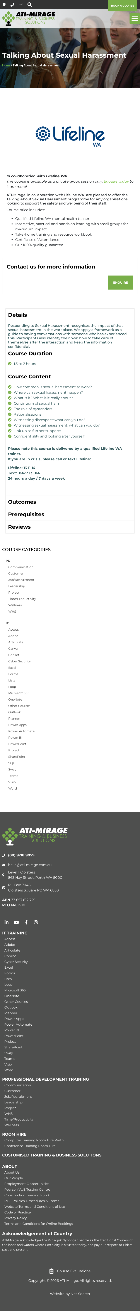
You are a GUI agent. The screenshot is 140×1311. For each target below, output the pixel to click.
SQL (11, 763)
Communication (20, 567)
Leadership (16, 586)
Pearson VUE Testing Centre (27, 1189)
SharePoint (16, 757)
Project (13, 592)
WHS (12, 612)
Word (12, 788)
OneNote (15, 699)
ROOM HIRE (14, 1134)
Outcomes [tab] (22, 502)
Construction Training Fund (26, 1195)
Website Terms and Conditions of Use (34, 1206)
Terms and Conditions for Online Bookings (38, 1224)
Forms (13, 674)
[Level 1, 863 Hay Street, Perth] (4, 5)
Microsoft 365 (18, 693)
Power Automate (21, 731)
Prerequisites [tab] (26, 514)
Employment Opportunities (26, 1184)
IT (7, 623)
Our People (13, 1178)
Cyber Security (19, 661)
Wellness (15, 605)
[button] (135, 18)
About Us (11, 1172)
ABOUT (9, 1166)
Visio (12, 782)
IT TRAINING (14, 933)
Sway (12, 769)
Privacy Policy (15, 1218)
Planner (14, 718)
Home (6, 65)
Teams (13, 776)
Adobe (13, 636)
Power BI (15, 738)
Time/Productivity (22, 599)
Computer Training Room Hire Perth (34, 1140)
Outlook (14, 712)
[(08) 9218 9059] (12, 5)
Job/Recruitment (21, 580)
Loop (12, 687)
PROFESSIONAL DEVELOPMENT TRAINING (45, 1079)
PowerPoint (17, 744)
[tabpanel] (70, 408)
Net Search (80, 1294)
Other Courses (19, 706)
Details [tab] (17, 315)
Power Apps (17, 725)
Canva (13, 649)
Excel (12, 668)
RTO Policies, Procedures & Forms (31, 1201)
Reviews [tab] (19, 527)
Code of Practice (17, 1212)
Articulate (15, 642)
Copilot (13, 655)
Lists (11, 680)
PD (8, 561)
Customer (16, 573)
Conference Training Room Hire (30, 1146)
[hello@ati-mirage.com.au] (21, 4)
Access (13, 629)
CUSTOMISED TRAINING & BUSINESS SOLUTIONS (51, 1155)
